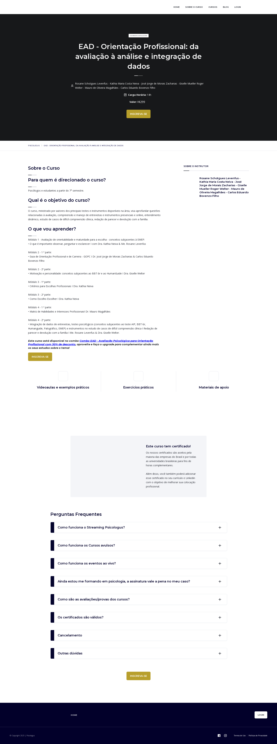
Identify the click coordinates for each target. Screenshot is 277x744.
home (176, 7)
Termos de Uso (240, 735)
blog (226, 7)
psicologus (34, 145)
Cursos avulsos (138, 36)
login (237, 7)
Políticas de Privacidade (258, 735)
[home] (57, 7)
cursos (212, 7)
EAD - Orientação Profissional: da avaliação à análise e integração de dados (83, 145)
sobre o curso (194, 7)
